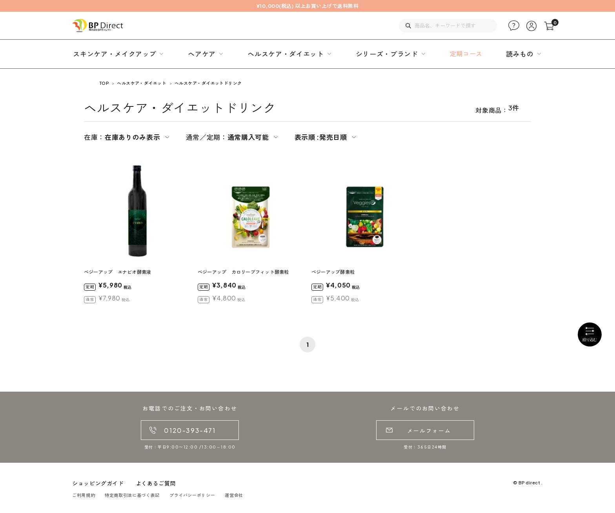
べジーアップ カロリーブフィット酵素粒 (243, 272)
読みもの (520, 53)
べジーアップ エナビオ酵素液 (117, 272)
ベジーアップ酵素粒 (333, 272)
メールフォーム (429, 430)
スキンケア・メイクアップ (114, 53)
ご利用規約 (83, 495)
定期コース (466, 53)
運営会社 (234, 495)
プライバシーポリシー (192, 495)
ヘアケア (202, 53)
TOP (104, 83)
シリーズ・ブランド (387, 53)
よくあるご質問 (156, 483)
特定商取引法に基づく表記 (132, 495)
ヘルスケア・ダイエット (285, 53)
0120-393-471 (189, 430)
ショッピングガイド (98, 483)
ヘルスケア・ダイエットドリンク (208, 83)
